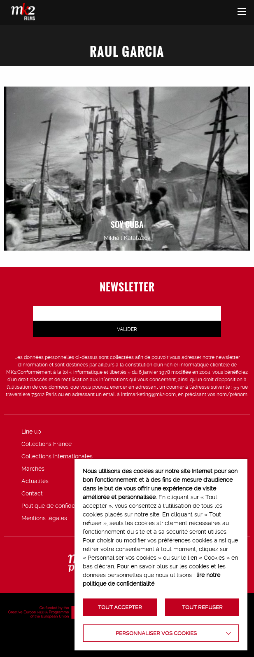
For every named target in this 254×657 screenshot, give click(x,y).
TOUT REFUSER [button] (202, 607)
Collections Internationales (57, 456)
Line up (31, 431)
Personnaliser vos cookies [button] (156, 633)
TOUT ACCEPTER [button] (120, 607)
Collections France (46, 444)
